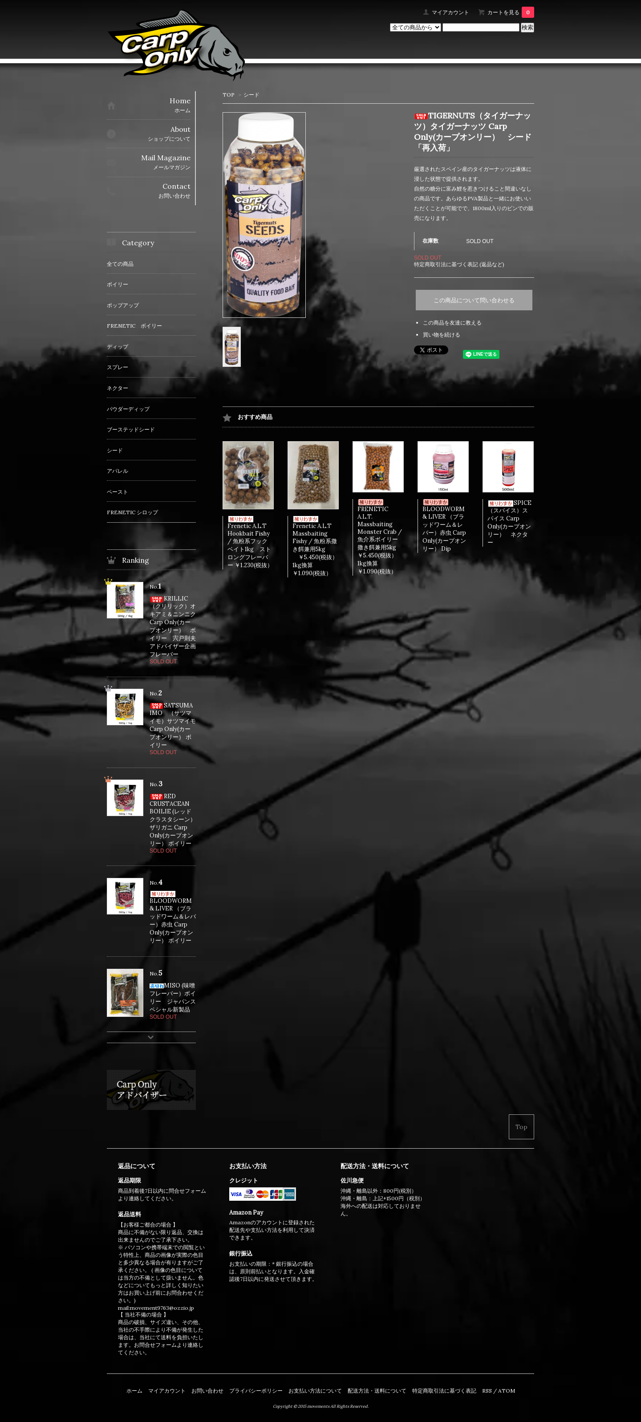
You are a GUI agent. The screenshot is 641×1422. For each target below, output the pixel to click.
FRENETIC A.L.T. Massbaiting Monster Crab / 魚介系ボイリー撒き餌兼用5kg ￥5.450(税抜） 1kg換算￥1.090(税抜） (385, 537)
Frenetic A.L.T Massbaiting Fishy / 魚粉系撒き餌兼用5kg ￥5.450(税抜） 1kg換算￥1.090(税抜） (320, 546)
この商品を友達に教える (452, 322)
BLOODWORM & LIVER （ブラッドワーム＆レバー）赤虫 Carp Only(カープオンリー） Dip (444, 526)
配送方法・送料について (377, 1390)
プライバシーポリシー (256, 1390)
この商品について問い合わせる (474, 300)
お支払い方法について (315, 1390)
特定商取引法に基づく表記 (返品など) (459, 264)
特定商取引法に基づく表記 (444, 1390)
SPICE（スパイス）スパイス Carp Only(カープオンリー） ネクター (509, 522)
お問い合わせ (207, 1390)
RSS (487, 1390)
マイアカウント (450, 12)
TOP (229, 94)
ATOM (506, 1390)
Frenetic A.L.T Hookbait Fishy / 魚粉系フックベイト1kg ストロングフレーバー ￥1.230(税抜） (250, 542)
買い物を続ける (441, 334)
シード (251, 94)
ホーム (134, 1390)
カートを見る (510, 12)
